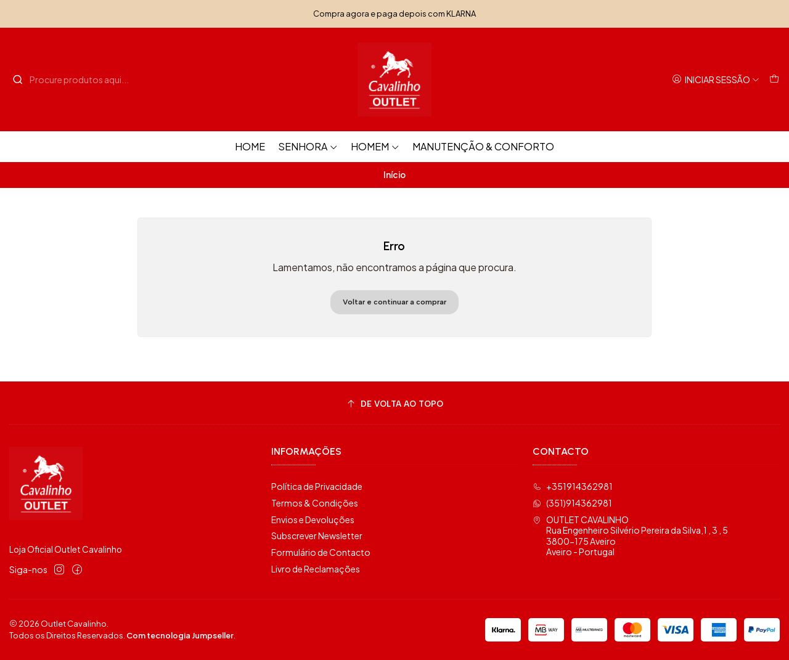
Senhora (308, 146)
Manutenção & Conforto (483, 146)
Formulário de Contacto (320, 552)
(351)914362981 (572, 502)
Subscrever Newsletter (316, 535)
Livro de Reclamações (315, 568)
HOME (250, 146)
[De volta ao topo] (394, 404)
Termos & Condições (314, 502)
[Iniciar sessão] (715, 80)
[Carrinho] (774, 80)
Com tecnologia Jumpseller (180, 635)
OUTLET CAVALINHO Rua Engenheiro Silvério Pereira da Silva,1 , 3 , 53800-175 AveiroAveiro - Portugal (630, 536)
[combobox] (75, 79)
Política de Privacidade (316, 486)
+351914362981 (573, 486)
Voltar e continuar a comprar (394, 302)
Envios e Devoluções (312, 519)
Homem (375, 146)
